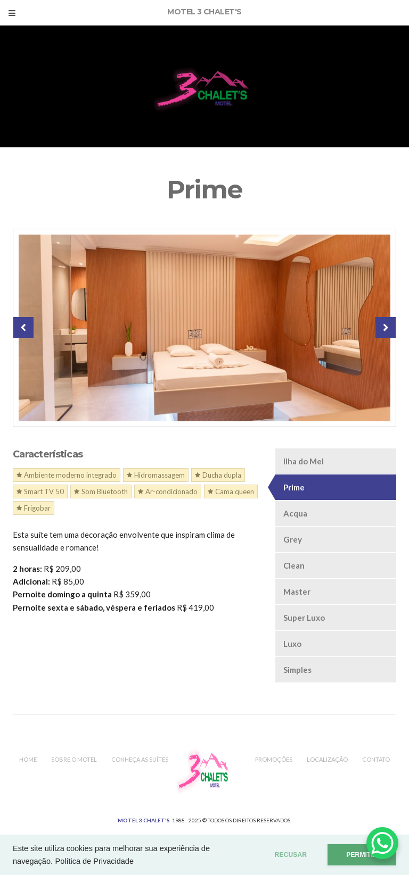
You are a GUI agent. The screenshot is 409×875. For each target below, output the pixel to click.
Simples (297, 669)
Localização (327, 759)
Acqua (295, 513)
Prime (294, 487)
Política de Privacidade (94, 861)
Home (28, 759)
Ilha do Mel (303, 461)
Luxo (292, 643)
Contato (376, 759)
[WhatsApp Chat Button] (382, 843)
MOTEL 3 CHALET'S (144, 820)
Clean (294, 565)
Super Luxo (304, 617)
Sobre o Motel (74, 759)
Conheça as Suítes (139, 759)
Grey (292, 539)
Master (296, 591)
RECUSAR (291, 855)
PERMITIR (362, 855)
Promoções (273, 759)
